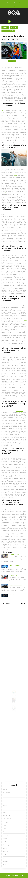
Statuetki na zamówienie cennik (17, 594)
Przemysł (5, 831)
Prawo (5, 828)
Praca (4, 825)
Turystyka (5, 851)
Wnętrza (5, 861)
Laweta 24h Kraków (14, 554)
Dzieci (4, 795)
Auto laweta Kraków (15, 565)
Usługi (4, 858)
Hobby (4, 802)
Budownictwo (6, 792)
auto (25, 320)
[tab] (9, 21)
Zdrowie (5, 864)
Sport (4, 841)
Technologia (6, 845)
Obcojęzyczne (7, 822)
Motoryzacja (14, 27)
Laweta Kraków (13, 575)
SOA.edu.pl (5, 27)
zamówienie (19, 411)
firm (15, 175)
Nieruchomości (7, 818)
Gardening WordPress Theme (14, 875)
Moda (4, 812)
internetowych (5, 192)
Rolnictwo (5, 835)
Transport (5, 848)
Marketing (6, 808)
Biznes (5, 789)
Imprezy (5, 805)
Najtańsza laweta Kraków (16, 585)
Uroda (4, 854)
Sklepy (5, 838)
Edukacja (5, 799)
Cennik (3, 110)
